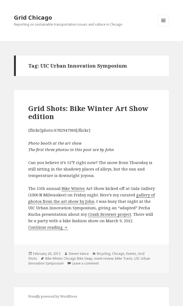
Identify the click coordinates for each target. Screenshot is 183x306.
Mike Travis (123, 258)
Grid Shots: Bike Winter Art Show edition (88, 112)
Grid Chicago (33, 17)
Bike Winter (73, 188)
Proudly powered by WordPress (52, 296)
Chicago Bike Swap (78, 258)
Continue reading (48, 227)
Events (131, 253)
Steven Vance (79, 253)
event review (103, 258)
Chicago (118, 253)
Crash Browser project (109, 214)
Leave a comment (85, 263)
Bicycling (103, 253)
